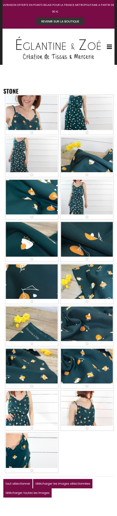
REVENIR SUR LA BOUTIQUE (60, 21)
